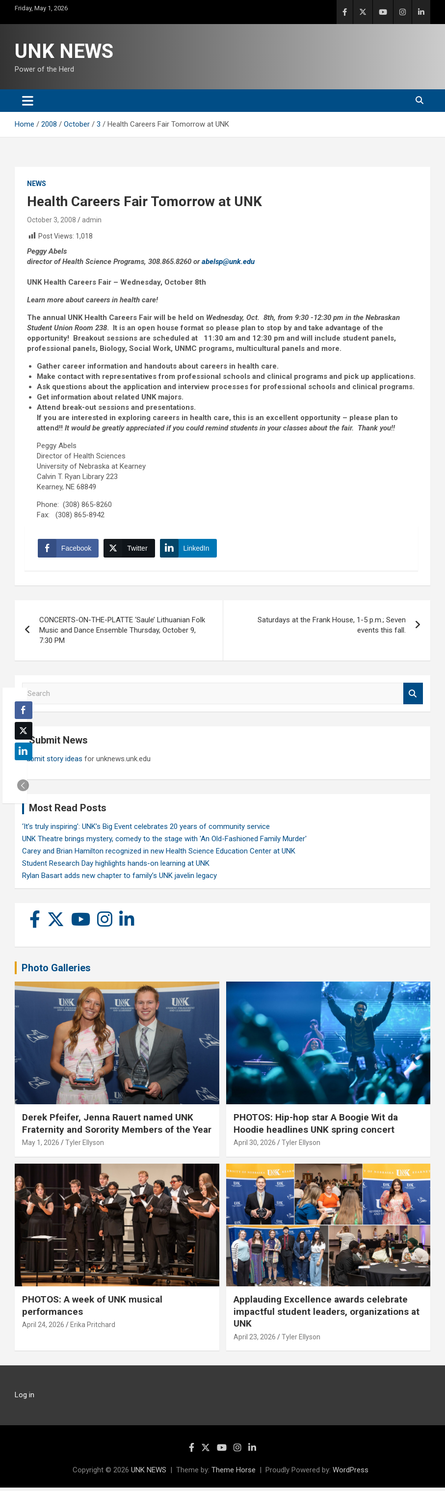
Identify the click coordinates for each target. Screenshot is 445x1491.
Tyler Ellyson (84, 1146)
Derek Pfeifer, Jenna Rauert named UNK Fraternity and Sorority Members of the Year (116, 1126)
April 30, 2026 (255, 1146)
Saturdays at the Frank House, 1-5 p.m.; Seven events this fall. (332, 628)
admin (92, 220)
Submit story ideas (52, 761)
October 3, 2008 (51, 220)
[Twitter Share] (130, 549)
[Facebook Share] (69, 549)
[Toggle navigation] (28, 100)
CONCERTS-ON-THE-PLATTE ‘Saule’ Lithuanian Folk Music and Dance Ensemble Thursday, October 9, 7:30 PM (122, 633)
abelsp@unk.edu (228, 261)
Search (413, 697)
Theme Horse (233, 1473)
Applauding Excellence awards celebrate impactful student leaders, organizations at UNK (326, 1314)
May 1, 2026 (40, 1146)
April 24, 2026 (43, 1328)
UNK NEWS (64, 51)
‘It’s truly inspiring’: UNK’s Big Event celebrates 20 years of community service (146, 829)
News (36, 183)
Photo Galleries (56, 971)
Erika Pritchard (92, 1328)
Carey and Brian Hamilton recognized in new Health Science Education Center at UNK (158, 854)
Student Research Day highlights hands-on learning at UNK (115, 866)
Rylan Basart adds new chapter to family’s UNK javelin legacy (119, 878)
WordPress (350, 1473)
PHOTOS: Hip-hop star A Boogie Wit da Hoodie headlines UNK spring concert (316, 1126)
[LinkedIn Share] (189, 549)
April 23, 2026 (255, 1340)
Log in (24, 1398)
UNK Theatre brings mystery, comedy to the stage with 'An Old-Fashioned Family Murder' (164, 841)
